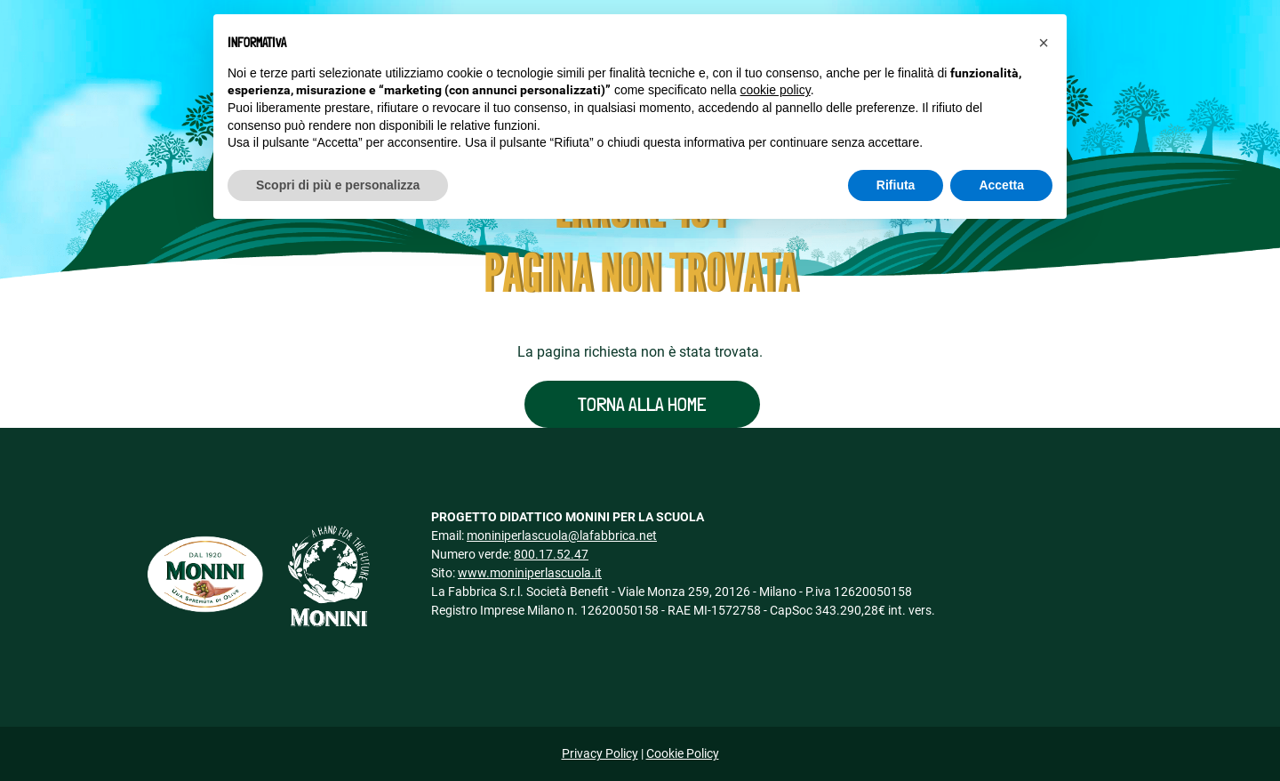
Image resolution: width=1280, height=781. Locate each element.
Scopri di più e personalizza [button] (338, 185)
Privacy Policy (600, 753)
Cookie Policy (682, 753)
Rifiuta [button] (896, 185)
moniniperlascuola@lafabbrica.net (562, 535)
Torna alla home (642, 403)
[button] (1043, 42)
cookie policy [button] (775, 90)
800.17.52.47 (551, 554)
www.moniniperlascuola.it (530, 573)
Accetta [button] (1001, 185)
